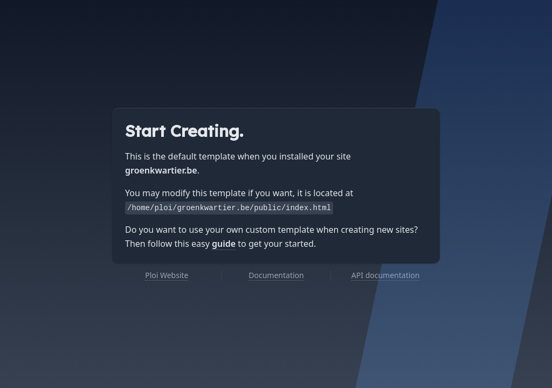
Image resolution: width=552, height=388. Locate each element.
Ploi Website (166, 275)
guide (224, 244)
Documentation (276, 275)
